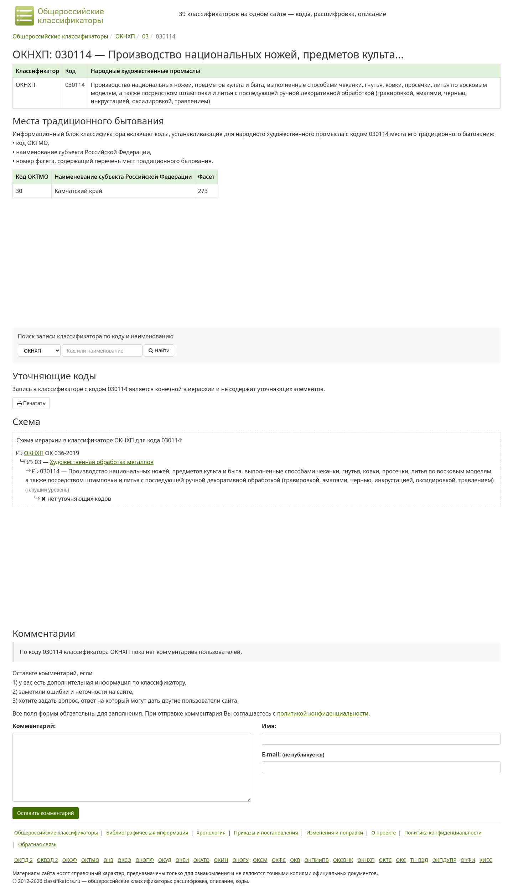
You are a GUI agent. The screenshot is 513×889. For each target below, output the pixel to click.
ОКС (401, 860)
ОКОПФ (145, 860)
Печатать (31, 403)
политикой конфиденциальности (323, 713)
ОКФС (279, 860)
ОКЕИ (182, 860)
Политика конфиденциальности (443, 832)
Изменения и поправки (334, 832)
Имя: (269, 726)
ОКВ (295, 860)
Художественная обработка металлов (102, 462)
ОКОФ (69, 860)
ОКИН (221, 860)
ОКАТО (201, 860)
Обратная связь (37, 844)
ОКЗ (108, 860)
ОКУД (164, 860)
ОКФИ (468, 860)
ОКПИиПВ (317, 860)
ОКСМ (260, 860)
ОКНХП (33, 453)
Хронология (211, 832)
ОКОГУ (241, 860)
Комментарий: (34, 726)
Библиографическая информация (147, 832)
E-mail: (293, 754)
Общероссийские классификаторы (56, 832)
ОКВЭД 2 (47, 860)
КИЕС (486, 860)
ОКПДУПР (444, 860)
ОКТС (385, 860)
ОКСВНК (343, 860)
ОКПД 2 (23, 860)
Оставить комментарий (45, 813)
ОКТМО (90, 860)
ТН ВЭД (419, 860)
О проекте (383, 832)
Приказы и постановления (266, 832)
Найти (159, 350)
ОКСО (124, 860)
